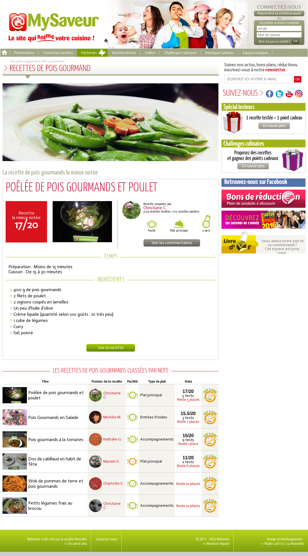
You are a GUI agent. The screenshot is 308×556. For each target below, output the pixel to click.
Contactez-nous (106, 539)
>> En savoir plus (75, 543)
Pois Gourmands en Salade (53, 417)
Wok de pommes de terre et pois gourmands (55, 483)
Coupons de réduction (263, 199)
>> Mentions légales (216, 543)
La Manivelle (295, 543)
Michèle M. (112, 417)
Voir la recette (110, 347)
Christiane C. (112, 395)
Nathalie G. (112, 439)
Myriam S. (111, 461)
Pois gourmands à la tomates (55, 439)
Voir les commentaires (171, 242)
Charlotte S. (113, 484)
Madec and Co (274, 543)
